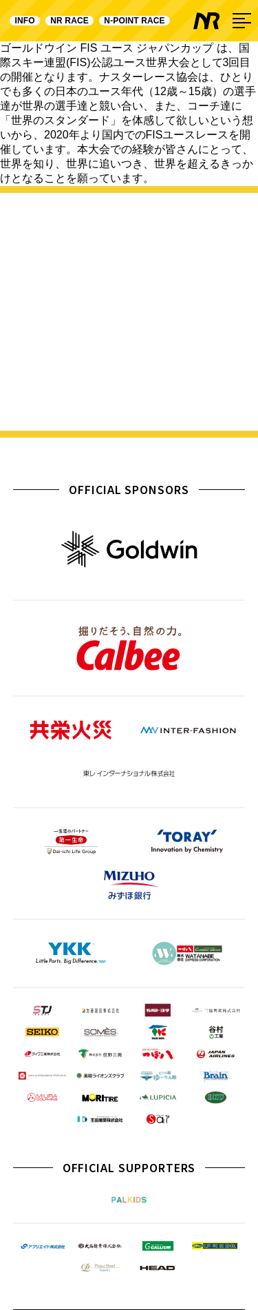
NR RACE (69, 20)
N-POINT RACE (135, 20)
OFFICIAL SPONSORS (129, 490)
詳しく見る (129, 399)
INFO (25, 20)
